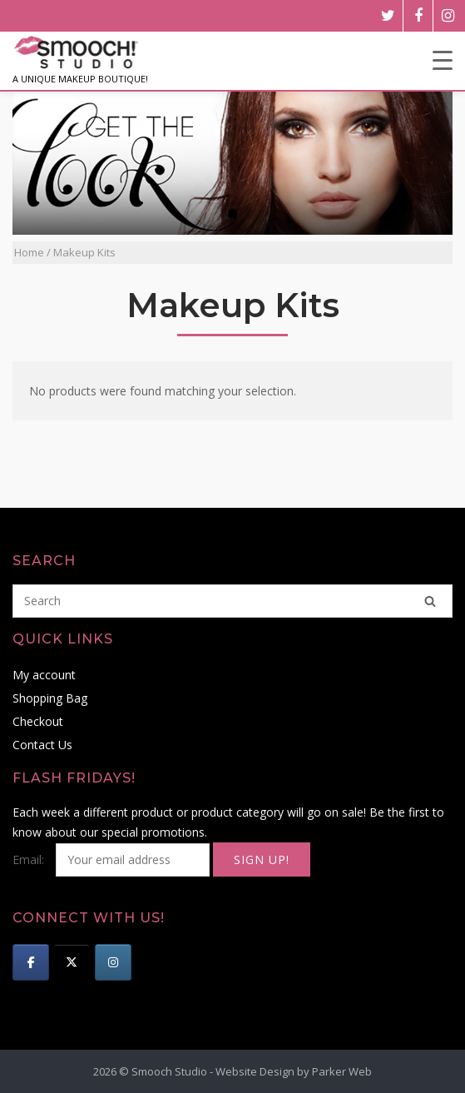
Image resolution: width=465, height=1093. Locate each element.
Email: (112, 859)
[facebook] (418, 16)
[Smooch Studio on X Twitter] (71, 962)
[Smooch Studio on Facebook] (30, 962)
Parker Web (342, 1071)
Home (29, 252)
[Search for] (232, 601)
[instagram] (448, 16)
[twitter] (388, 16)
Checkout (37, 721)
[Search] (430, 601)
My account (44, 675)
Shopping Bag (49, 698)
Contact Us (42, 745)
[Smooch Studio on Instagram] (113, 962)
